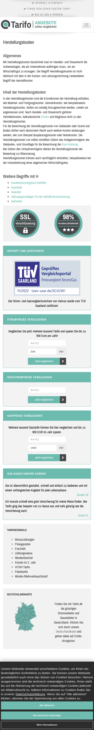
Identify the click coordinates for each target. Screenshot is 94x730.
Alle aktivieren (47, 705)
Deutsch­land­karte (66, 631)
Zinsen (45, 117)
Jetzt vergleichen (50, 361)
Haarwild (16, 192)
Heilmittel (16, 201)
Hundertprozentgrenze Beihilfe (28, 183)
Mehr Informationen (47, 725)
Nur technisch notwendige (47, 715)
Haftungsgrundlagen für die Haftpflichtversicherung (40, 196)
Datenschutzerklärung (30, 694)
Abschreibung (70, 144)
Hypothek (16, 187)
